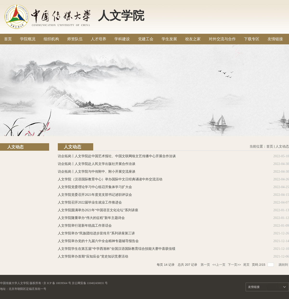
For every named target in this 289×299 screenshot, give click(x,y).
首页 (269, 146)
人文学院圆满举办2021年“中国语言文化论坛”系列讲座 (98, 210)
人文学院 (121, 15)
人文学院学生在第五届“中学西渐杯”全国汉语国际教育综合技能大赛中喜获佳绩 (116, 249)
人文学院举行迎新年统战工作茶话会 (85, 225)
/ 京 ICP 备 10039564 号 (56, 283)
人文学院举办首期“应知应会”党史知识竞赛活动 (93, 256)
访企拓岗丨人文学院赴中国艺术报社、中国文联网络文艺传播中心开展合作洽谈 (117, 156)
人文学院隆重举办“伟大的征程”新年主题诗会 (91, 218)
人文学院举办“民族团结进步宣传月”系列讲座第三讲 (96, 233)
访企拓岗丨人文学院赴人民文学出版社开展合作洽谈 (96, 164)
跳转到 (284, 264)
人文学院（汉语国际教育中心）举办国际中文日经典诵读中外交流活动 (110, 179)
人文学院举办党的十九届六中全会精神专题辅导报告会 (98, 241)
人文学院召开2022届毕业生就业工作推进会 (90, 202)
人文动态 (282, 146)
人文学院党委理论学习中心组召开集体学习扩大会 (95, 187)
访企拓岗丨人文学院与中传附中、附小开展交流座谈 (96, 171)
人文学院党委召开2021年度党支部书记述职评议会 (95, 195)
